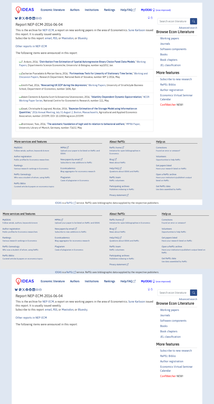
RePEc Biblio (168, 84)
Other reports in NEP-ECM (31, 46)
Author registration (171, 89)
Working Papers (97, 85)
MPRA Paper (133, 124)
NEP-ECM (48, 30)
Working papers (169, 38)
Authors (74, 9)
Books (164, 54)
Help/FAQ (128, 9)
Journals (165, 43)
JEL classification (170, 65)
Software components (173, 49)
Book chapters (168, 59)
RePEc (71, 203)
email (48, 38)
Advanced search (188, 27)
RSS (55, 38)
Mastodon (68, 38)
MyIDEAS (156, 9)
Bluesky (82, 38)
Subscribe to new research (176, 79)
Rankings (109, 9)
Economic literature (53, 9)
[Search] (193, 21)
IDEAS (58, 203)
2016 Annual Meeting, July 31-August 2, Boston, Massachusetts (65, 112)
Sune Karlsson (136, 30)
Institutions (92, 9)
